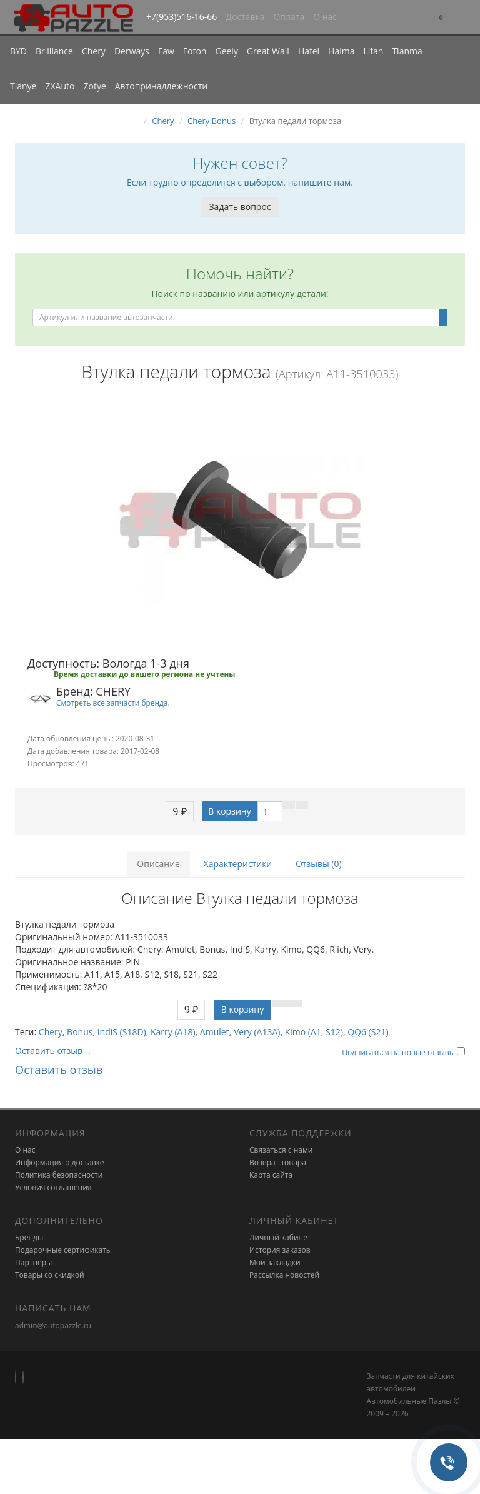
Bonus (79, 1032)
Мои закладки (275, 1262)
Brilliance (54, 51)
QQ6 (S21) (368, 1032)
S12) (334, 1032)
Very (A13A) (257, 1032)
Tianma (407, 51)
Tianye (23, 86)
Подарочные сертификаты (63, 1250)
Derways (131, 51)
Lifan (373, 51)
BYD (18, 51)
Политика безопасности (58, 1175)
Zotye (94, 86)
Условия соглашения (53, 1187)
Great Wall (268, 51)
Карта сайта (270, 1175)
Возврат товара (277, 1162)
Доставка (245, 17)
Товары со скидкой (49, 1275)
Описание (158, 864)
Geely (226, 51)
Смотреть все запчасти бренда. (113, 703)
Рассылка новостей (284, 1275)
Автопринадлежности (161, 86)
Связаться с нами (280, 1150)
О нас (325, 17)
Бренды (29, 1237)
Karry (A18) (173, 1032)
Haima (341, 51)
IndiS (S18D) (122, 1032)
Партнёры (33, 1262)
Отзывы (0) (319, 864)
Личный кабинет (280, 1237)
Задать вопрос (240, 207)
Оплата (288, 17)
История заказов (280, 1250)
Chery (94, 51)
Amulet (214, 1032)
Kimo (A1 (303, 1032)
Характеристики (238, 864)
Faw (166, 51)
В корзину (229, 811)
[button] (441, 18)
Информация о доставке (59, 1162)
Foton (195, 51)
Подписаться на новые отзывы (399, 1052)
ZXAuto (60, 86)
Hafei (308, 51)
